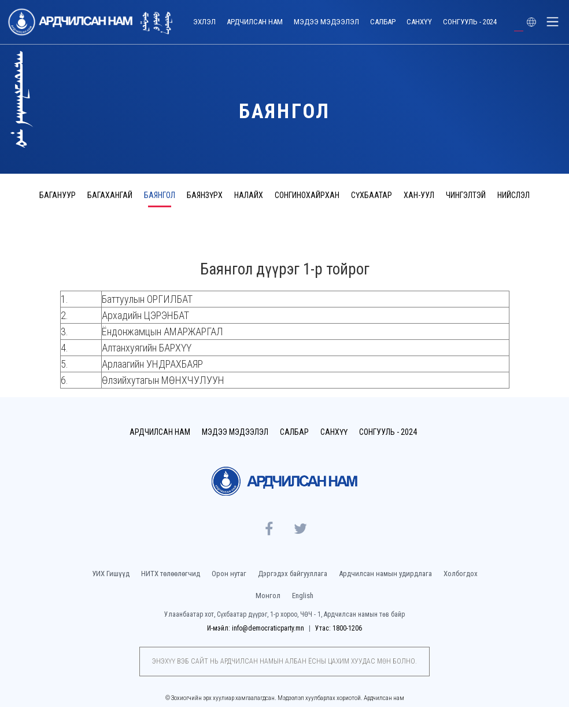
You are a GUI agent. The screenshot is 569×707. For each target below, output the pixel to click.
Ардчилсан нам (255, 21)
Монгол (268, 595)
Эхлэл (204, 21)
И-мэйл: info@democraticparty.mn (256, 628)
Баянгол (159, 195)
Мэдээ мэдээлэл (326, 21)
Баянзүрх (205, 195)
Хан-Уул (419, 195)
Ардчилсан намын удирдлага (385, 573)
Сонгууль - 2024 (470, 21)
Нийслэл (513, 195)
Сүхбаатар (371, 195)
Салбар (383, 21)
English (302, 595)
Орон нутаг (229, 573)
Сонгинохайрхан (307, 195)
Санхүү (419, 21)
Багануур (57, 195)
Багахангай (109, 195)
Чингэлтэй (466, 195)
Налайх (248, 195)
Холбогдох (461, 573)
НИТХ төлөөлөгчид (170, 573)
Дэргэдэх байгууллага (292, 573)
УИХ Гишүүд (111, 573)
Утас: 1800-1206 (338, 628)
